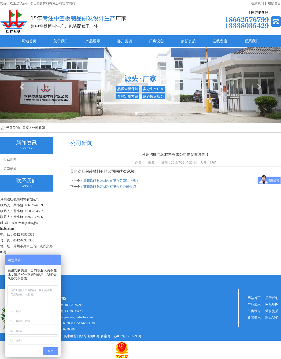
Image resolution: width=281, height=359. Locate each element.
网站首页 (29, 41)
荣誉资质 (188, 41)
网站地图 (271, 304)
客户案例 (124, 41)
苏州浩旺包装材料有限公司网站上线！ (111, 181)
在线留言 (274, 3)
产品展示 (92, 41)
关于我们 (60, 41)
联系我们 (251, 41)
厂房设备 (156, 41)
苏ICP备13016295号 (128, 336)
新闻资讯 (254, 317)
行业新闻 (10, 159)
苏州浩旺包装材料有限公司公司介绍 (109, 187)
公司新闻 (38, 128)
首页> (26, 128)
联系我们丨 (259, 3)
